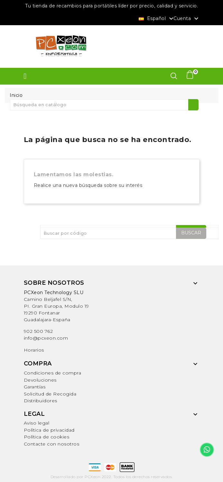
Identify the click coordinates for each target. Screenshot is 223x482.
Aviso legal (37, 423)
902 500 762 (38, 331)
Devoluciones (40, 380)
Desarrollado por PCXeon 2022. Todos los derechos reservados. (112, 476)
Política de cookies (47, 437)
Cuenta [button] (186, 19)
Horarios (34, 350)
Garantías (35, 387)
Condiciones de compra (52, 373)
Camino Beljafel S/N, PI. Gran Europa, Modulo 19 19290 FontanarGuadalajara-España (56, 306)
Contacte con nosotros (51, 444)
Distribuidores (40, 401)
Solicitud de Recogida (50, 394)
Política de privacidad (49, 430)
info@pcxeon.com (46, 338)
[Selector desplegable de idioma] (157, 18)
